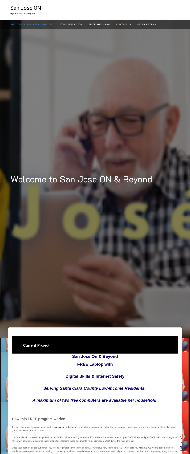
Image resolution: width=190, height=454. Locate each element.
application (59, 427)
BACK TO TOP (181, 442)
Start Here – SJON (71, 24)
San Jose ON (25, 8)
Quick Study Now (99, 24)
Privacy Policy (146, 24)
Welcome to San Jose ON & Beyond (32, 24)
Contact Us (123, 24)
